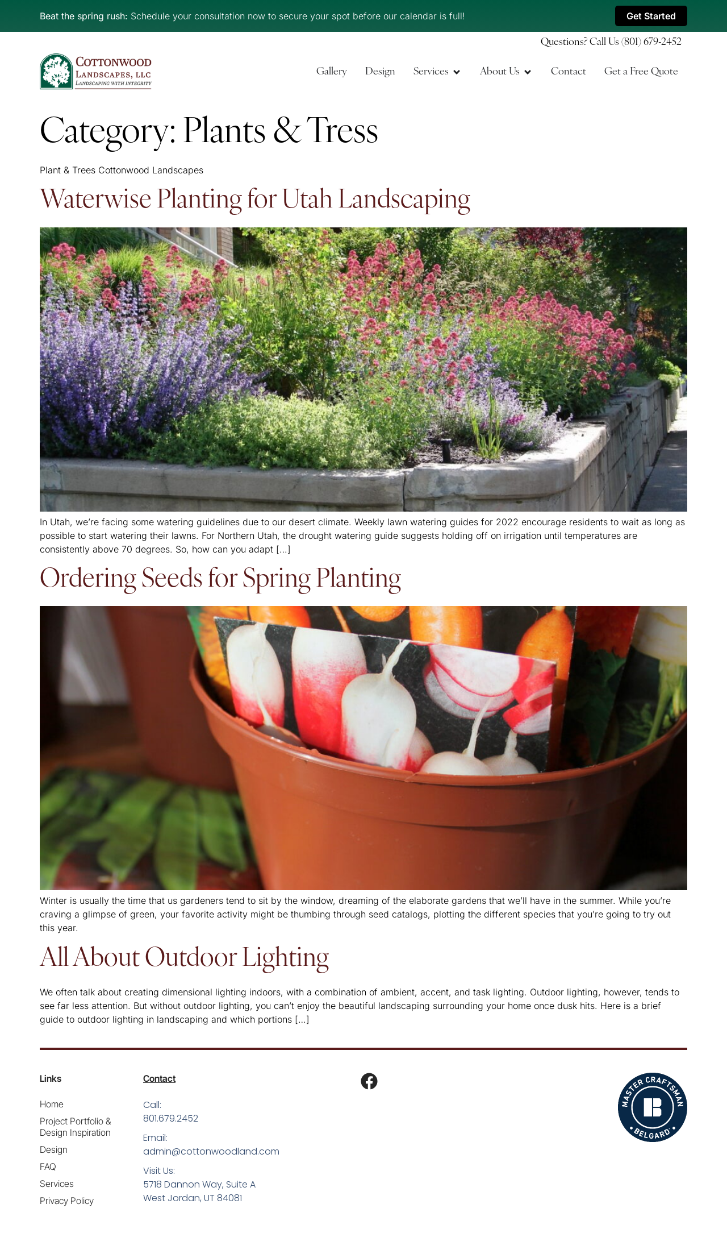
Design (54, 1149)
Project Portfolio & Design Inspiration (75, 1126)
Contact (159, 1078)
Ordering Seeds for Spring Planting (220, 580)
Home (52, 1104)
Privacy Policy (67, 1200)
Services (57, 1183)
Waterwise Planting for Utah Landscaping (255, 201)
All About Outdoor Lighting (184, 959)
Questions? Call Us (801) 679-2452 (611, 42)
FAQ (48, 1166)
